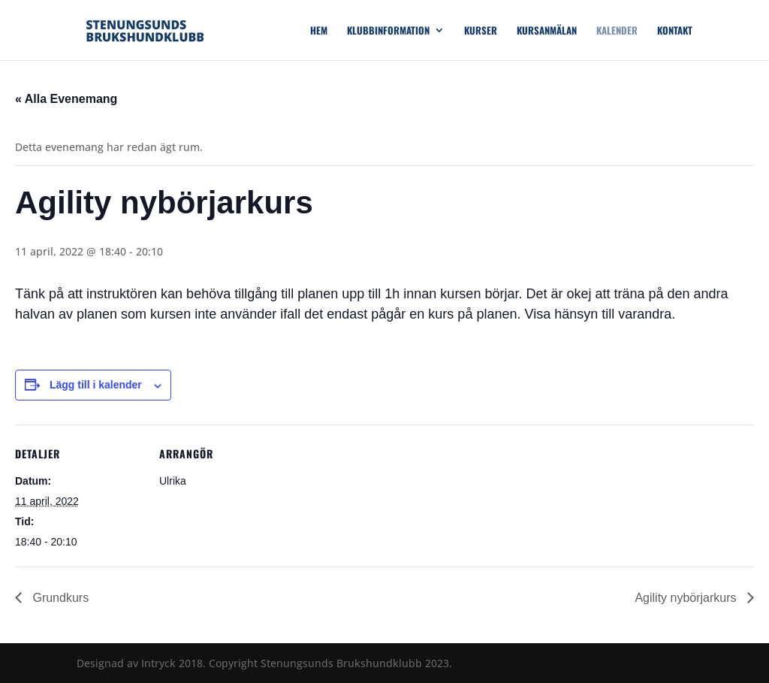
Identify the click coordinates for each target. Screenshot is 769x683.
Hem (318, 31)
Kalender (617, 31)
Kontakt (674, 31)
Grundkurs (59, 597)
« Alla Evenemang (66, 98)
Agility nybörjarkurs (687, 597)
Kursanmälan (547, 31)
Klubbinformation (388, 31)
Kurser (480, 31)
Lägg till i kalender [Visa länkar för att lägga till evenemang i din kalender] (96, 385)
